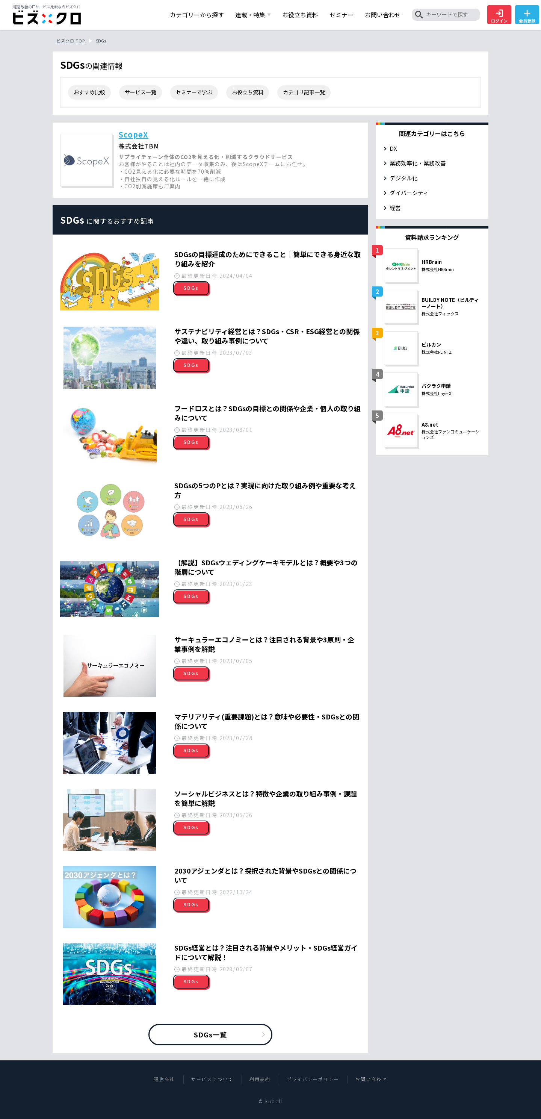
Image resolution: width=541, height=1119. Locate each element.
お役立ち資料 (247, 92)
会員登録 (527, 16)
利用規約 (259, 1079)
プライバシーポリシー (313, 1079)
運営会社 (164, 1079)
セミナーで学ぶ (194, 92)
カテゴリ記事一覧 (304, 92)
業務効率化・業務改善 (418, 163)
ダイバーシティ (409, 193)
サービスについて (212, 1079)
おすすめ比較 (89, 92)
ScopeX (133, 134)
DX (393, 148)
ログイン (499, 16)
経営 (395, 208)
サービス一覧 (140, 92)
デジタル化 (404, 178)
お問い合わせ (371, 1079)
